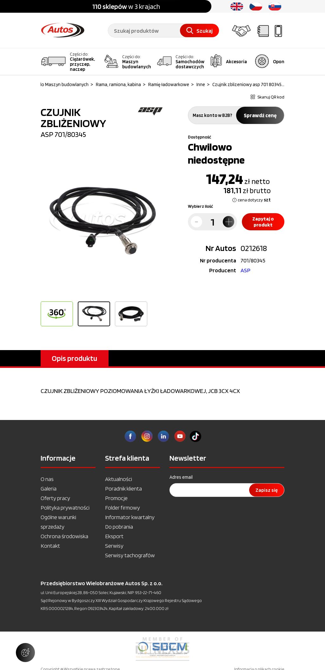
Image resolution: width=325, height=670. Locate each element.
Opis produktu (74, 358)
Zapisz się (266, 490)
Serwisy (114, 545)
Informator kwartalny (130, 517)
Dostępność (199, 136)
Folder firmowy (122, 507)
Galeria (48, 488)
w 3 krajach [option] (126, 6)
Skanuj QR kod (267, 96)
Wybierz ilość (200, 206)
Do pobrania (119, 526)
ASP (245, 270)
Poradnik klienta (123, 488)
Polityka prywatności (65, 507)
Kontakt (50, 545)
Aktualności (118, 479)
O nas (47, 479)
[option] (101, 222)
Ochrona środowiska (64, 536)
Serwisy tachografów (130, 555)
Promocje (116, 498)
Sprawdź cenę (260, 115)
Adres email (181, 477)
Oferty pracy (55, 498)
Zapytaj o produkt (263, 222)
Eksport (114, 536)
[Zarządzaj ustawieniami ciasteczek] (25, 652)
